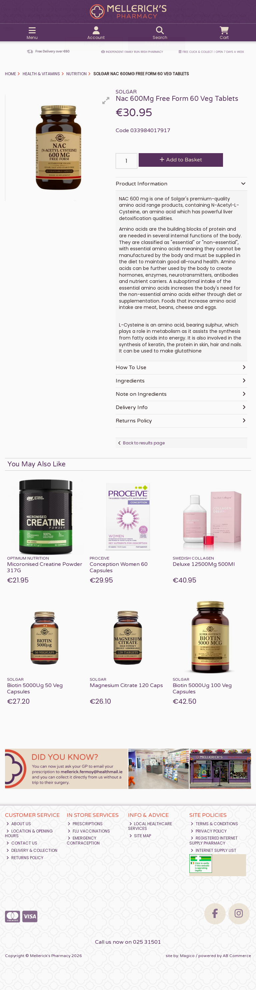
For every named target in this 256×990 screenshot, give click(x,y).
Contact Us (21, 843)
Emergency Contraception (83, 840)
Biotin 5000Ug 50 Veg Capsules (35, 688)
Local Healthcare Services (150, 826)
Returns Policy (24, 858)
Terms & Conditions (214, 824)
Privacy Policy (209, 831)
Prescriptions (85, 824)
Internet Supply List (213, 850)
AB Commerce (237, 955)
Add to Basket (178, 159)
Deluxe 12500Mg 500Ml (204, 564)
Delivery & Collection (31, 850)
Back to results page (144, 443)
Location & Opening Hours (29, 833)
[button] (106, 100)
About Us (18, 824)
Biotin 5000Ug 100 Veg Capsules (202, 688)
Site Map (140, 836)
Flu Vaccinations (89, 831)
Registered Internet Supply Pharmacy (213, 840)
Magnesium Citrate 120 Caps (126, 685)
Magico (187, 955)
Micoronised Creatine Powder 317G (44, 567)
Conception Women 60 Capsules (119, 567)
